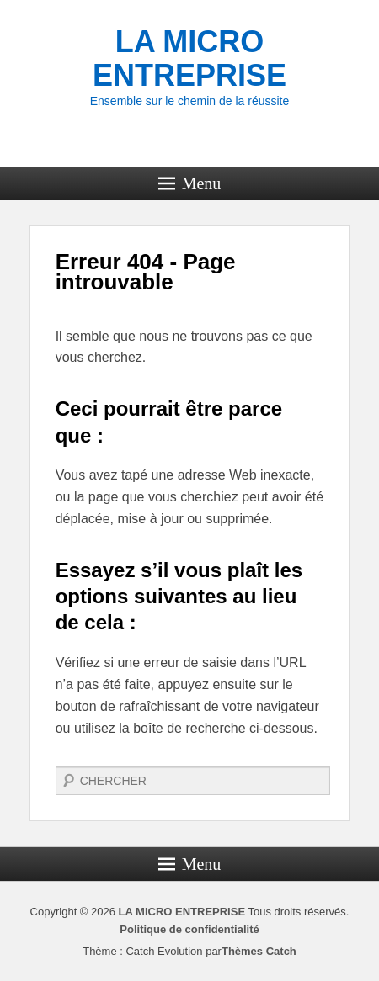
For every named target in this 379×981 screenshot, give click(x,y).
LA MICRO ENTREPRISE (189, 58)
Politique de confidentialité (189, 929)
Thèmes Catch (259, 951)
